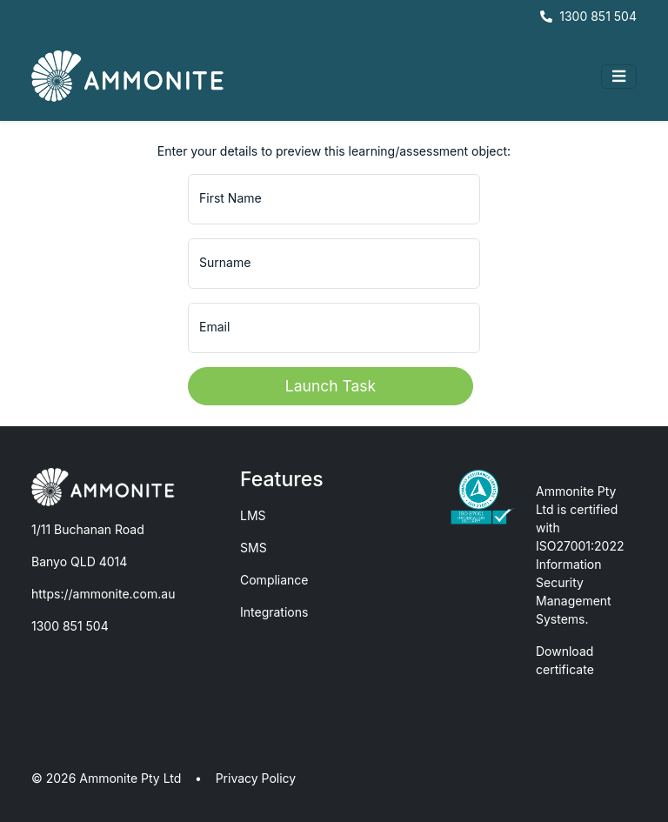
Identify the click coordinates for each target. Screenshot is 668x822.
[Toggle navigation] (619, 76)
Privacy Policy (256, 778)
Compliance (274, 579)
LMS (253, 515)
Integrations (274, 612)
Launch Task (330, 386)
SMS (253, 547)
